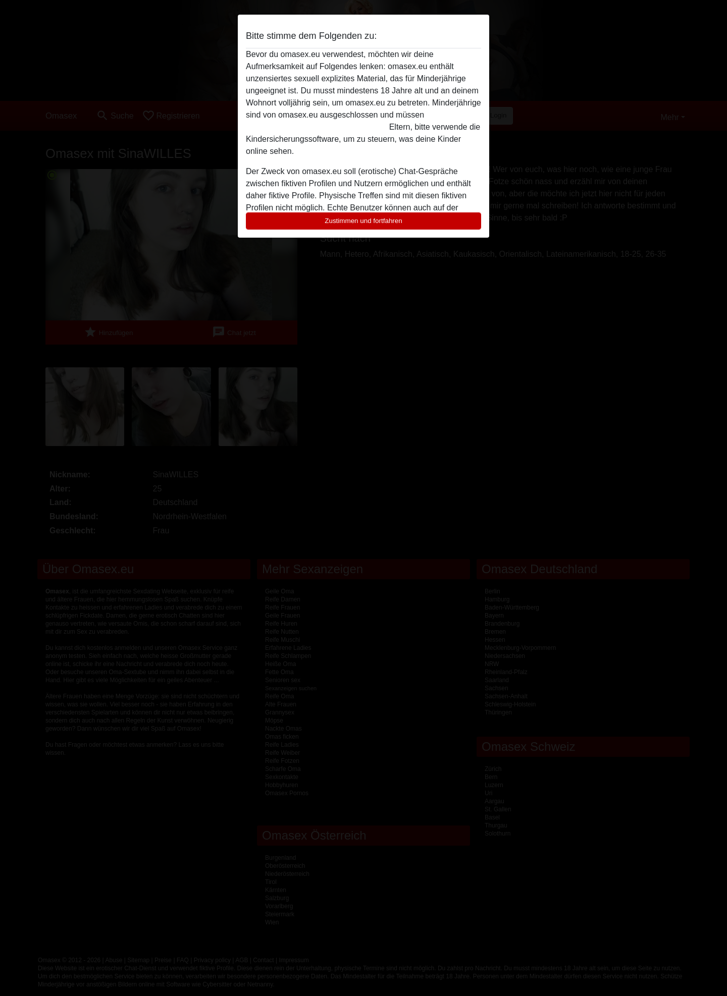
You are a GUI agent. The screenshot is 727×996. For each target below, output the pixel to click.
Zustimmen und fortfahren (363, 221)
